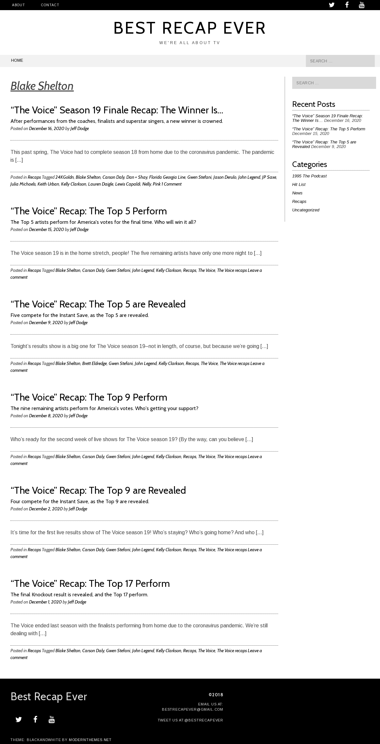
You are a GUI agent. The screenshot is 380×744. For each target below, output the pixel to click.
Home (17, 60)
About (18, 5)
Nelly (146, 184)
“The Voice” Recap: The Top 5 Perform (328, 128)
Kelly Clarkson (73, 184)
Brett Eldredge (94, 363)
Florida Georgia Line (167, 177)
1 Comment (172, 184)
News (297, 192)
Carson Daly (113, 177)
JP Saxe (269, 177)
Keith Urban (48, 184)
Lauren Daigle (100, 184)
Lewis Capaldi (127, 184)
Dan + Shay (136, 177)
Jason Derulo (225, 177)
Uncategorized (305, 209)
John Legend (249, 177)
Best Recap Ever (190, 27)
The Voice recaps (232, 270)
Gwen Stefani (199, 177)
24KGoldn (64, 177)
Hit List (299, 184)
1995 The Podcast (309, 176)
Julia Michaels (23, 184)
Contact (50, 5)
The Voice (206, 270)
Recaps (34, 177)
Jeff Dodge (80, 128)
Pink (157, 184)
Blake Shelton (88, 177)
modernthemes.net (90, 740)
